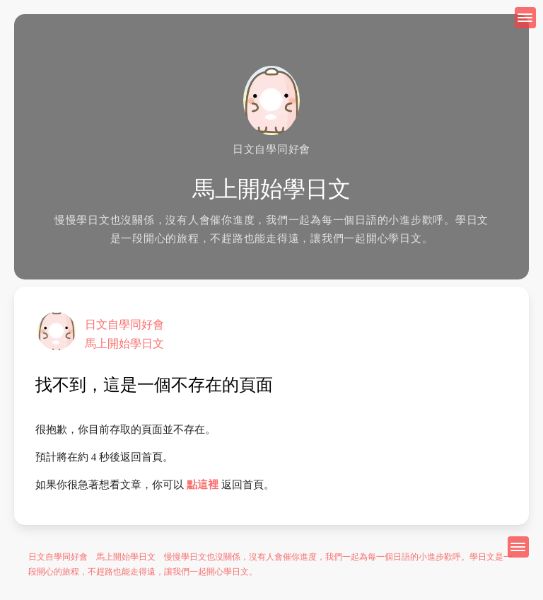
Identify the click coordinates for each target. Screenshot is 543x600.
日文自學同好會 (124, 324)
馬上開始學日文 (124, 344)
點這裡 (202, 484)
